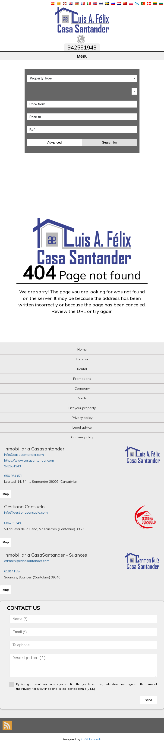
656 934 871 (13, 476)
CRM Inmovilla (92, 739)
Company (82, 388)
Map (6, 494)
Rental (82, 369)
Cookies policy (82, 437)
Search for (109, 142)
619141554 (12, 571)
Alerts (82, 398)
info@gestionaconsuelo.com (26, 512)
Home (82, 349)
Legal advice (82, 427)
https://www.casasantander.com (29, 460)
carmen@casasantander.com (27, 561)
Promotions (82, 379)
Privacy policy (82, 418)
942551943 (12, 466)
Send (148, 700)
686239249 (12, 523)
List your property (82, 408)
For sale (82, 359)
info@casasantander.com (24, 455)
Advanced (54, 142)
